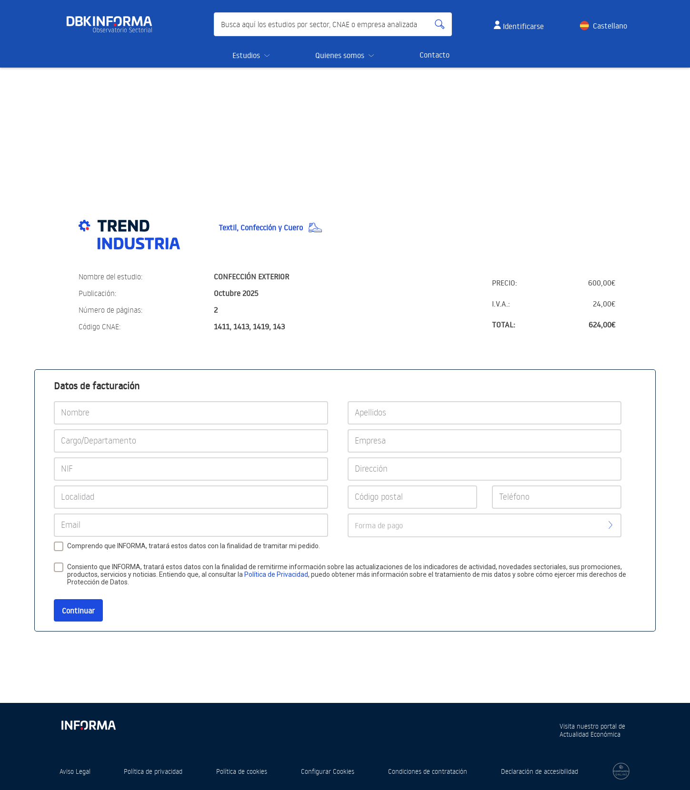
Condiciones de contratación (427, 771)
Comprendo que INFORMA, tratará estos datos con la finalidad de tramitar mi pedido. (193, 546)
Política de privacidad (153, 771)
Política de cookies (241, 771)
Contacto (435, 54)
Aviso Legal (75, 771)
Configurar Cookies (327, 771)
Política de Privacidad (276, 574)
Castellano (610, 25)
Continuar (78, 610)
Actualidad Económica (590, 734)
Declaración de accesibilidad (539, 771)
